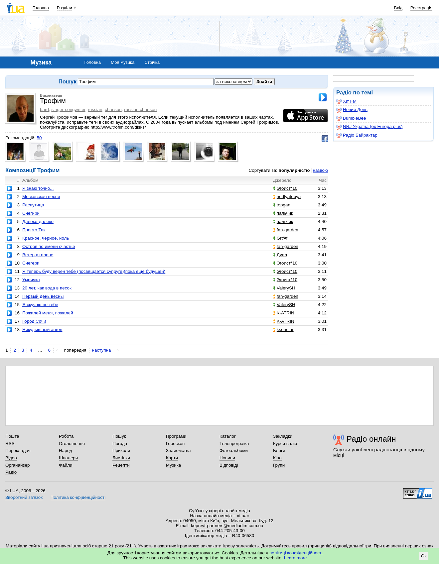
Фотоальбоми (234, 450)
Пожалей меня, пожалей (47, 312)
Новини (227, 457)
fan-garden (285, 229)
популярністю (294, 170)
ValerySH (284, 287)
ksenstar (283, 329)
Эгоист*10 (285, 188)
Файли (66, 465)
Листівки (121, 457)
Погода (119, 443)
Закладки (282, 436)
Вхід (398, 7)
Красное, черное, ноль (45, 238)
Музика (173, 465)
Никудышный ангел (42, 329)
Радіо (344, 92)
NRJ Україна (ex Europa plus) (369, 126)
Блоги (279, 450)
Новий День (351, 109)
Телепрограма (234, 443)
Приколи (121, 450)
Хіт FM (346, 101)
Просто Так (34, 229)
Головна (41, 7)
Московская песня (41, 196)
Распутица (33, 204)
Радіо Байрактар (356, 135)
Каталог (228, 436)
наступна (101, 350)
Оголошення (72, 443)
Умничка (31, 279)
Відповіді (229, 465)
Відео (11, 457)
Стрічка (151, 62)
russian (95, 109)
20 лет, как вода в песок (47, 287)
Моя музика (122, 62)
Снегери (31, 263)
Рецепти (121, 465)
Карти (172, 457)
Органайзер (17, 465)
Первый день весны (43, 296)
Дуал (280, 254)
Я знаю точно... (38, 188)
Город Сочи (34, 321)
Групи (279, 465)
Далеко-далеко (38, 221)
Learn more (295, 557)
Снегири (31, 213)
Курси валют (286, 443)
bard (44, 109)
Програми (176, 436)
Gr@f (280, 238)
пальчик (283, 213)
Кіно (277, 457)
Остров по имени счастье (48, 246)
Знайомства (178, 450)
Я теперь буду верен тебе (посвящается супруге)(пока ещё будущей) (93, 271)
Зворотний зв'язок (24, 497)
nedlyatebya (287, 196)
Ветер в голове (37, 254)
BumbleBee (351, 118)
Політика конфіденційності (78, 497)
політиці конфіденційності (296, 552)
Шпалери (68, 457)
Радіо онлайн (371, 438)
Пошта (12, 436)
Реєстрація (421, 7)
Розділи (64, 7)
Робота (66, 436)
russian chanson (140, 109)
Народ (65, 450)
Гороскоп (175, 443)
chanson (113, 109)
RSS (10, 443)
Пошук (119, 436)
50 (39, 137)
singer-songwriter (68, 109)
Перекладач (17, 450)
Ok (424, 555)
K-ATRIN (283, 312)
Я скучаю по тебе (40, 304)
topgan (281, 204)
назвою (320, 170)
